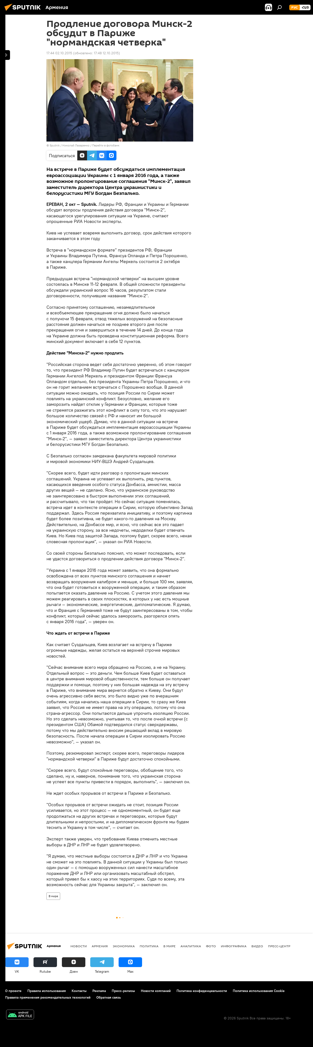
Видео (257, 946)
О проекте (13, 991)
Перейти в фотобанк (105, 145)
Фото (211, 946)
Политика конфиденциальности (202, 991)
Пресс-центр (279, 946)
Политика (149, 946)
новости (78, 946)
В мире (53, 896)
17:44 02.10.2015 (59, 53)
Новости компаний (156, 991)
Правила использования (46, 991)
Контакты (79, 991)
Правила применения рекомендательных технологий (47, 997)
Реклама (99, 991)
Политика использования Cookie (259, 991)
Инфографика (233, 946)
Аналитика (190, 946)
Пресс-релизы (123, 991)
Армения (100, 946)
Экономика (124, 946)
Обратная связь (108, 997)
